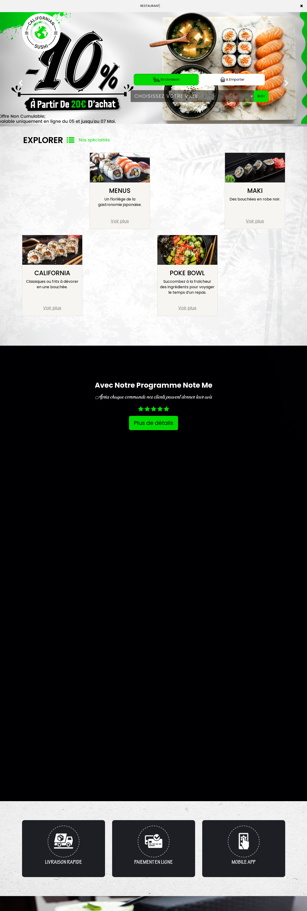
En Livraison (166, 79)
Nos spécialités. (94, 140)
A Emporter (232, 79)
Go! (261, 96)
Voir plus (120, 221)
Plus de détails (153, 423)
